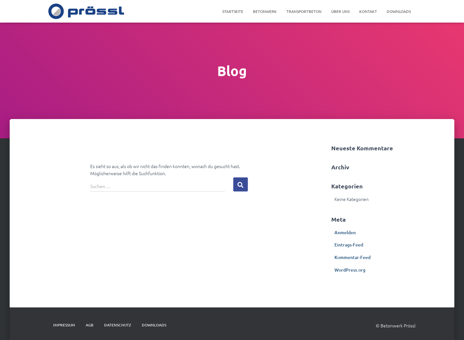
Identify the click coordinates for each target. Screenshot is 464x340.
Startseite (232, 11)
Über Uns (340, 11)
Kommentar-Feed (352, 257)
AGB (89, 325)
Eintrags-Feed (348, 245)
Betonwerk (265, 11)
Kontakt (368, 11)
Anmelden (345, 232)
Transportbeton (304, 11)
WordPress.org (349, 270)
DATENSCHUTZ (117, 325)
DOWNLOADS (399, 11)
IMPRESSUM (64, 325)
